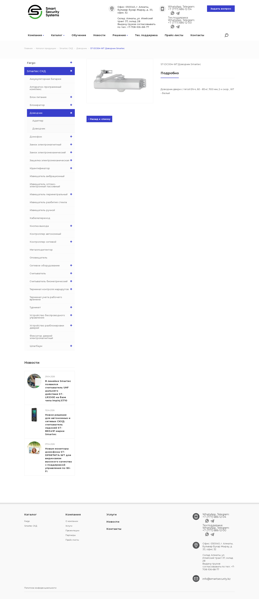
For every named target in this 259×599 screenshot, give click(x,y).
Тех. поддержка (146, 35)
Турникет (52, 307)
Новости (99, 35)
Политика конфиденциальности (40, 588)
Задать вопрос (221, 8)
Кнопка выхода (52, 226)
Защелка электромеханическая (52, 160)
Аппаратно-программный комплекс (45, 88)
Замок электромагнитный (52, 144)
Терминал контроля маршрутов (52, 289)
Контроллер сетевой (52, 242)
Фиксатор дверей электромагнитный (41, 336)
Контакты (197, 35)
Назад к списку (99, 119)
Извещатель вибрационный (47, 176)
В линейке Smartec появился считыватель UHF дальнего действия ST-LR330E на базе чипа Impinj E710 (58, 391)
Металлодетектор (41, 249)
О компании (71, 521)
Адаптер (37, 120)
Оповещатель (38, 257)
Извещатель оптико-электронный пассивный (45, 185)
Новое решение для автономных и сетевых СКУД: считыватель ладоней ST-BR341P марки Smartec (57, 424)
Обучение (79, 35)
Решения (120, 35)
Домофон (52, 137)
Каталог (57, 35)
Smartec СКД (51, 71)
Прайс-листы (174, 35)
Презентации (72, 530)
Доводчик (52, 113)
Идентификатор (52, 168)
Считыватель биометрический (52, 281)
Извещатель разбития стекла (48, 202)
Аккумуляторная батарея (45, 78)
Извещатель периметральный (52, 194)
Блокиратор (52, 105)
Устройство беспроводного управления (52, 315)
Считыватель (52, 273)
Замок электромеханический (52, 152)
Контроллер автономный (45, 233)
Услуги (68, 526)
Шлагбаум (52, 346)
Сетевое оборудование (52, 265)
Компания (36, 35)
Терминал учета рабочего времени (46, 298)
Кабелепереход (40, 218)
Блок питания (52, 97)
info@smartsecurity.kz (217, 578)
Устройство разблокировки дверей (52, 325)
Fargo (50, 62)
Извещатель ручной (42, 210)
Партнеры (70, 535)
